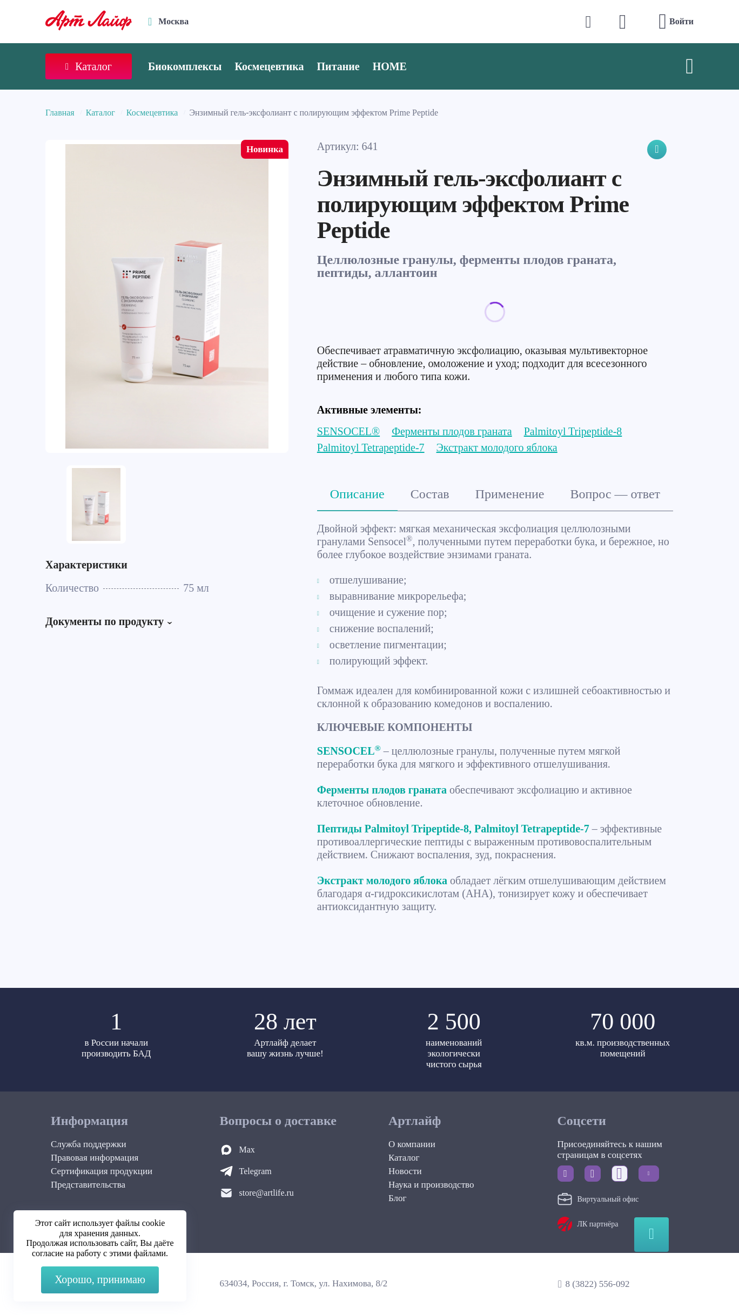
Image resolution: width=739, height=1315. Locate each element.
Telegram (255, 1171)
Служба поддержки (88, 1144)
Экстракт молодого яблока (496, 447)
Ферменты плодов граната (452, 431)
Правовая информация (94, 1158)
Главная (60, 112)
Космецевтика (269, 66)
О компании (411, 1144)
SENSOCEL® (348, 431)
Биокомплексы (184, 66)
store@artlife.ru (266, 1192)
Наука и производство (431, 1185)
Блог (397, 1198)
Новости (405, 1171)
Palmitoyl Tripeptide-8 (573, 431)
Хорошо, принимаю (100, 1279)
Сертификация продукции (101, 1171)
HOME (390, 66)
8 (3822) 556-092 (597, 1284)
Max (247, 1149)
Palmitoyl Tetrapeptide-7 (371, 447)
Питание (338, 66)
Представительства (88, 1185)
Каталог (100, 112)
